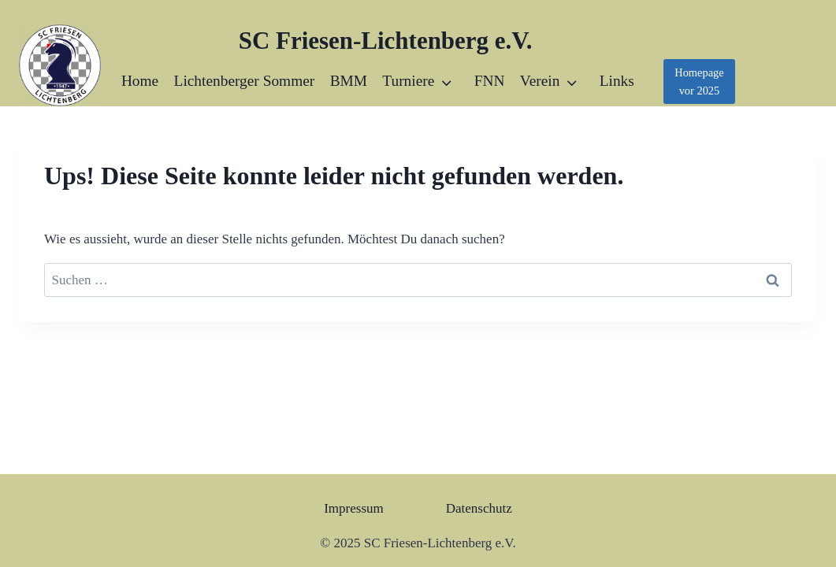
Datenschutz (479, 508)
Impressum (354, 508)
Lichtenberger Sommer (244, 80)
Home (139, 80)
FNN (489, 80)
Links (617, 80)
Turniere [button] (408, 80)
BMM (348, 80)
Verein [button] (540, 80)
